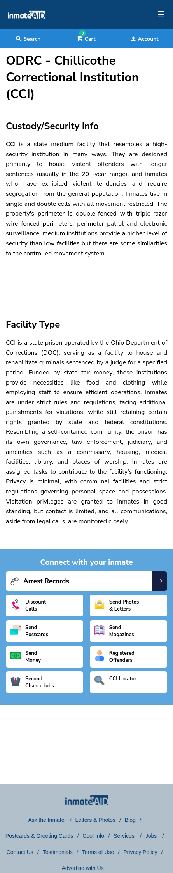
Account (145, 39)
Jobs (151, 836)
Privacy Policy (140, 852)
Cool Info (93, 836)
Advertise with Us (82, 868)
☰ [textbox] (161, 15)
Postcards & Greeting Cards (39, 836)
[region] (86, 281)
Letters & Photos (95, 820)
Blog (130, 820)
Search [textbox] (28, 39)
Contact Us (20, 852)
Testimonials (58, 852)
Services (125, 836)
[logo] (26, 27)
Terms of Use (98, 852)
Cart (86, 39)
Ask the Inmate (47, 820)
